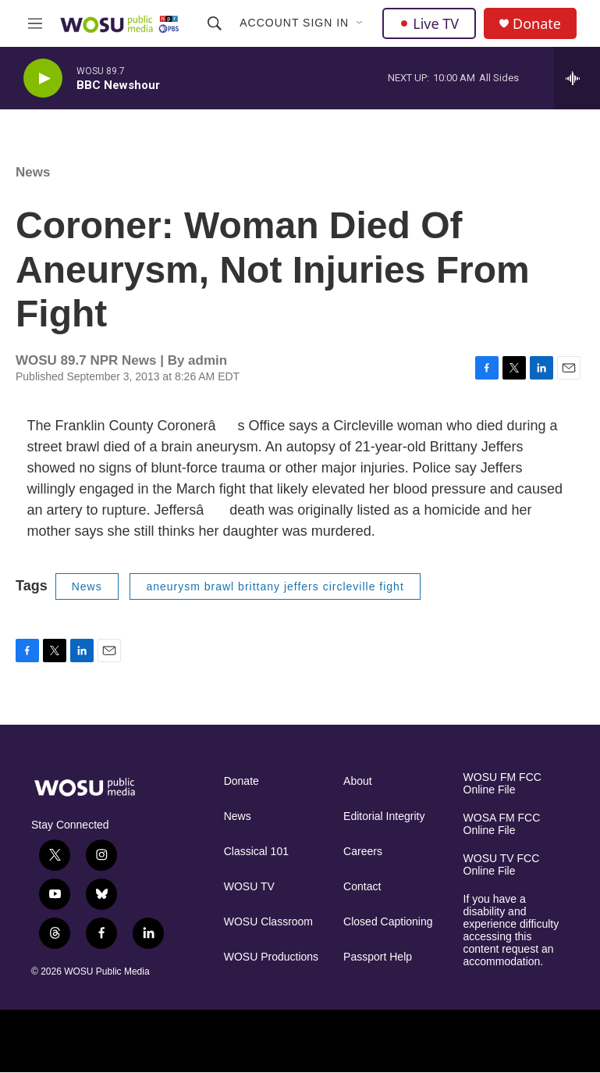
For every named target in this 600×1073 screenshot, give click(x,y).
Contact (362, 887)
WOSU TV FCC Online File (501, 865)
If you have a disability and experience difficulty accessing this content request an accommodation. (511, 930)
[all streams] (577, 78)
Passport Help (377, 957)
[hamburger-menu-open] (35, 23)
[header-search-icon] (214, 23)
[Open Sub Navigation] (360, 23)
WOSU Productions (271, 957)
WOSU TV (249, 887)
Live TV (429, 23)
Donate (537, 24)
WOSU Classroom (268, 922)
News (33, 172)
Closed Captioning (387, 922)
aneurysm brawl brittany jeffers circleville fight (274, 586)
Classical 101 (256, 851)
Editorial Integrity (383, 816)
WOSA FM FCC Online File (502, 824)
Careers (362, 851)
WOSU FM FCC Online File (502, 784)
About (357, 781)
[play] (42, 78)
